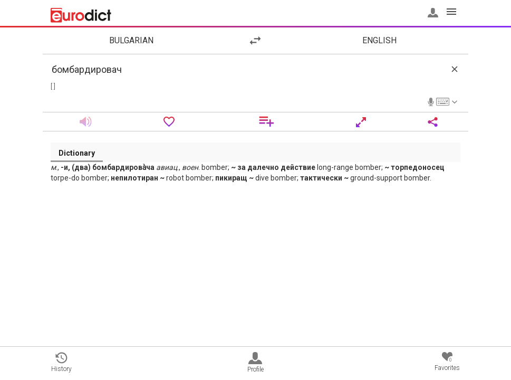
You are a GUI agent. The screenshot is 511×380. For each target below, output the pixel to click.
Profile (255, 362)
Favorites (447, 362)
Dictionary (77, 153)
